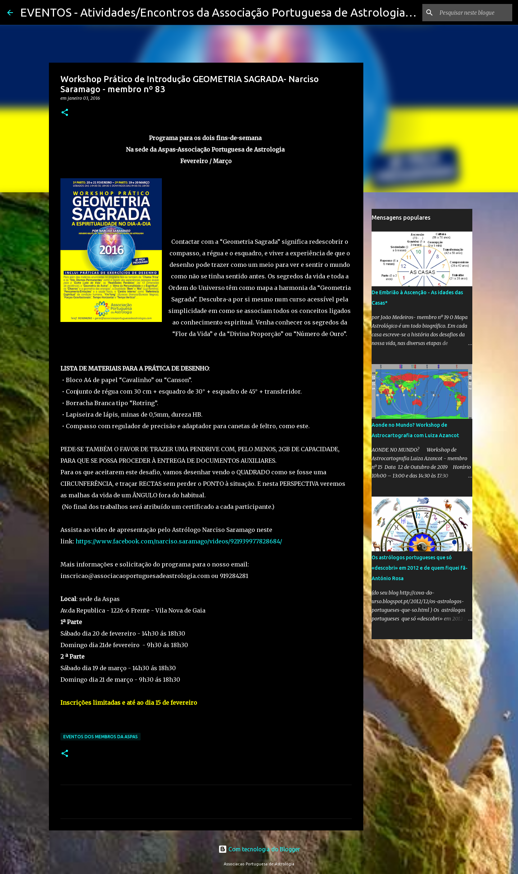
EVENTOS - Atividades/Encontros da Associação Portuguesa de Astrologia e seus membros (256, 12)
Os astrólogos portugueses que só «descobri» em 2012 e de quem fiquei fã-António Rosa (420, 568)
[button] (64, 113)
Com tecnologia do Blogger (259, 849)
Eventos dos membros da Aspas (100, 736)
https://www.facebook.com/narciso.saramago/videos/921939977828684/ (178, 541)
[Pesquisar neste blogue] (474, 12)
